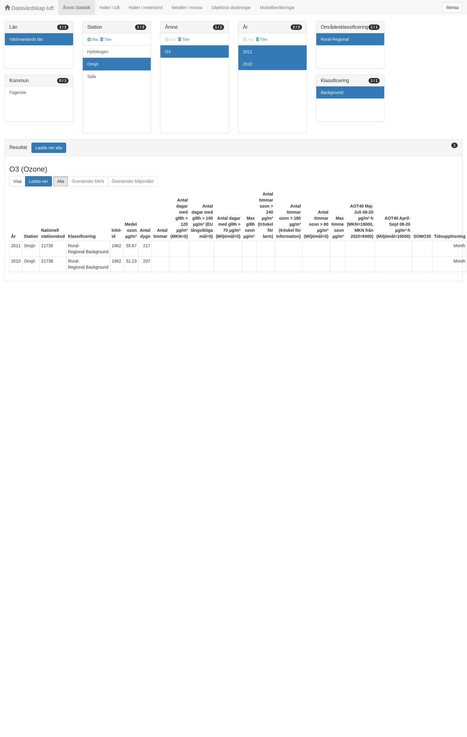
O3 (168, 51)
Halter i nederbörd (146, 7)
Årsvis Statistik (76, 7)
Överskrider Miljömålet (133, 181)
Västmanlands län (26, 39)
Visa (17, 181)
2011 (247, 51)
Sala (91, 76)
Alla (93, 39)
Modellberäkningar (277, 7)
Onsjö (92, 64)
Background (332, 92)
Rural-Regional (335, 39)
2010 (247, 64)
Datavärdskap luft (29, 8)
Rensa (452, 7)
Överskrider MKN (88, 181)
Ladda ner (38, 181)
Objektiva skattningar (231, 7)
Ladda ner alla (48, 147)
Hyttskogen (97, 51)
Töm (105, 39)
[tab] (233, 148)
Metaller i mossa (187, 7)
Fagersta (17, 92)
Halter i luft (109, 7)
